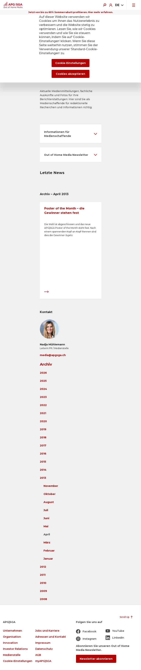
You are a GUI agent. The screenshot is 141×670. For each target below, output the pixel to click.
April (47, 534)
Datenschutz (44, 649)
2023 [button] (43, 397)
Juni (46, 518)
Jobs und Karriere (47, 630)
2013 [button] (43, 477)
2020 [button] (43, 421)
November (51, 486)
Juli (46, 510)
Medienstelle (11, 655)
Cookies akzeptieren (70, 74)
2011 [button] (43, 574)
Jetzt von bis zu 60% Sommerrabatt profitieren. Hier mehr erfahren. (70, 12)
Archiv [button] (46, 364)
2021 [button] (43, 413)
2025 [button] (43, 380)
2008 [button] (43, 599)
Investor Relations (15, 649)
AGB (38, 655)
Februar (49, 550)
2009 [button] (43, 591)
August (49, 502)
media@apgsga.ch (53, 355)
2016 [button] (43, 453)
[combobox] (119, 5)
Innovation (10, 642)
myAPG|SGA (43, 661)
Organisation (12, 636)
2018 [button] (43, 437)
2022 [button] (43, 405)
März (47, 542)
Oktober (49, 494)
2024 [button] (43, 389)
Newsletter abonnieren (96, 658)
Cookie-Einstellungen (17, 661)
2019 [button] (43, 429)
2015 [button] (43, 461)
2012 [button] (43, 566)
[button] (70, 133)
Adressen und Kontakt (50, 636)
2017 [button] (43, 445)
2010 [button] (43, 583)
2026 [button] (43, 372)
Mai (46, 526)
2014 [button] (43, 469)
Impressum (42, 642)
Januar (48, 558)
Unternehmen (12, 630)
